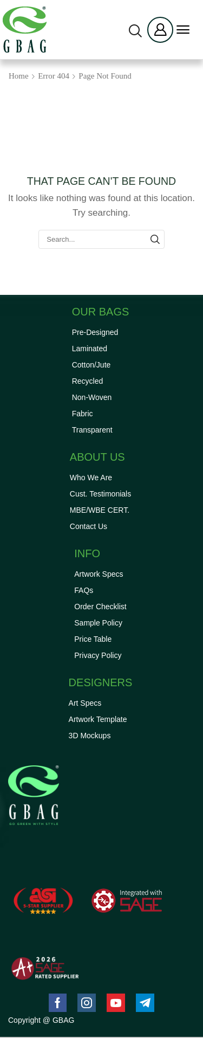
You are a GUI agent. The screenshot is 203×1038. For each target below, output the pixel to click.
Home (19, 76)
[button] (135, 30)
